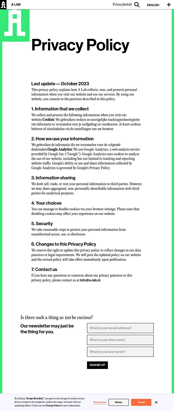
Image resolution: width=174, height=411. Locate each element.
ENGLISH (153, 5)
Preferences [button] (99, 402)
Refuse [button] (118, 402)
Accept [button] (141, 402)
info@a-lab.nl (90, 280)
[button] (156, 402)
